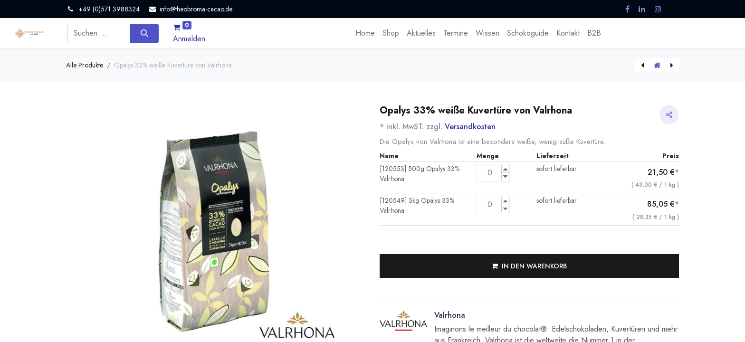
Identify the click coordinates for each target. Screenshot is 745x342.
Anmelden (189, 38)
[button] (529, 266)
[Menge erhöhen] (505, 169)
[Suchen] (144, 33)
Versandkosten (470, 126)
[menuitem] (365, 33)
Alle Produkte (84, 65)
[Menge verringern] (505, 176)
